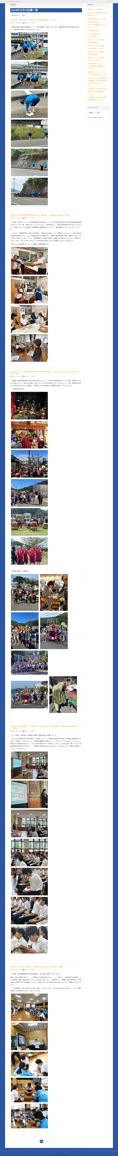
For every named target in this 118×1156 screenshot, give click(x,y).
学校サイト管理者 (29, 23)
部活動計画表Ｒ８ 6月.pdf (97, 19)
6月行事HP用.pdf (93, 22)
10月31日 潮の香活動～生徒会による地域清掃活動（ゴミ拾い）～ (35, 20)
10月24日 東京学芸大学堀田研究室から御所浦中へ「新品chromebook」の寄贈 (40, 215)
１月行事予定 (92, 36)
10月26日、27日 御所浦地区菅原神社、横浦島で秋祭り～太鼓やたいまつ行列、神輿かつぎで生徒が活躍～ (45, 372)
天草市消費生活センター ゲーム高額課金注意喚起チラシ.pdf (97, 66)
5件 (23, 15)
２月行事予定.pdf (93, 34)
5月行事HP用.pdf (93, 30)
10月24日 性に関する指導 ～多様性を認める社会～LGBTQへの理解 (36, 967)
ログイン (110, 1)
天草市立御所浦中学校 (14, 1)
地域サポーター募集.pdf (95, 9)
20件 (98, 112)
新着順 (91, 112)
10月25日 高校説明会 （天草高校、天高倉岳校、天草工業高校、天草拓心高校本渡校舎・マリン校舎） (45, 727)
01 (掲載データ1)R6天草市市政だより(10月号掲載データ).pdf (97, 91)
